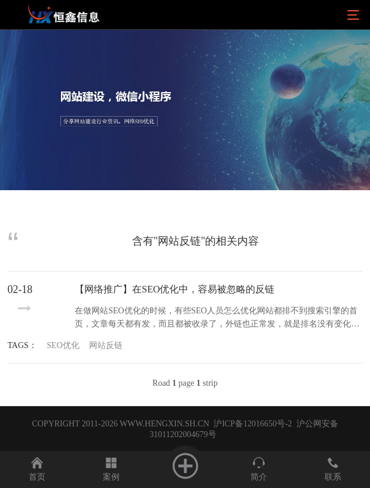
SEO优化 (63, 345)
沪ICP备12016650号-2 (252, 423)
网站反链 (106, 345)
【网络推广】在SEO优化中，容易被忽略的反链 (174, 289)
